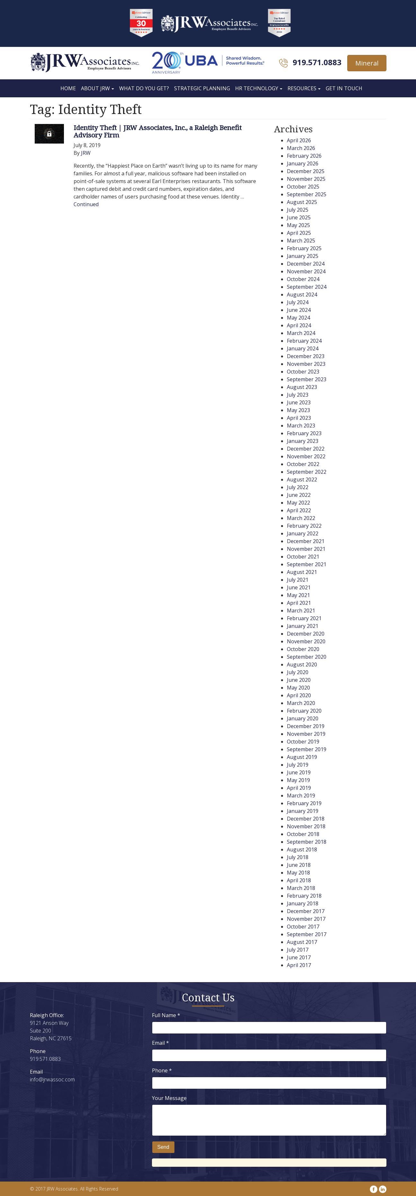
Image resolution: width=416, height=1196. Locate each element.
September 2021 (306, 564)
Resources (302, 88)
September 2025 (306, 194)
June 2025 (299, 217)
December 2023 (305, 356)
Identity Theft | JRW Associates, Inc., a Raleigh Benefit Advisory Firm (158, 131)
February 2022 (304, 525)
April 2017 (299, 965)
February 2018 (304, 895)
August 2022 (302, 479)
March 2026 (301, 148)
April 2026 (299, 140)
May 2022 (298, 502)
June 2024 (299, 309)
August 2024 (302, 294)
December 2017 (305, 911)
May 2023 (298, 410)
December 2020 (305, 633)
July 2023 (297, 394)
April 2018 (299, 880)
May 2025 (298, 225)
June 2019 (299, 772)
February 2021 (304, 618)
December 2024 (305, 263)
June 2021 (299, 587)
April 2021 (299, 602)
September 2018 (306, 841)
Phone (162, 1070)
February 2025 (304, 248)
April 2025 (299, 232)
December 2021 (305, 541)
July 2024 (297, 302)
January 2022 (302, 533)
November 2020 (306, 641)
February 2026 (304, 155)
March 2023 (301, 425)
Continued (86, 204)
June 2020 (299, 679)
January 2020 (302, 718)
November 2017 (306, 918)
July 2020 (297, 672)
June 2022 (299, 494)
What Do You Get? (144, 88)
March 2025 (301, 240)
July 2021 (297, 579)
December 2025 (305, 171)
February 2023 (304, 433)
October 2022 (303, 464)
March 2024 (301, 333)
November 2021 (306, 548)
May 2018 (298, 872)
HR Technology (256, 88)
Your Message (169, 1098)
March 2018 (301, 888)
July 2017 (297, 949)
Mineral (366, 63)
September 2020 (306, 656)
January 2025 (302, 255)
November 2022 (306, 456)
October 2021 (303, 556)
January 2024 (302, 348)
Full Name (166, 1015)
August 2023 (302, 387)
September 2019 (306, 749)
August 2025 (302, 202)
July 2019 (297, 764)
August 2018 (302, 849)
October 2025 (303, 186)
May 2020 (298, 687)
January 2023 (302, 440)
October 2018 (303, 834)
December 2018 (305, 818)
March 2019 (301, 795)
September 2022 (306, 471)
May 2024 (298, 317)
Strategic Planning (202, 88)
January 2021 (302, 625)
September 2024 (306, 286)
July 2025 (297, 209)
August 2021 (302, 572)
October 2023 (303, 371)
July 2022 (297, 487)
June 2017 (299, 957)
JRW (86, 152)
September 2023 (306, 379)
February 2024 (304, 340)
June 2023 (299, 402)
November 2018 (306, 826)
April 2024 (299, 325)
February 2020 (304, 710)
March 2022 (301, 518)
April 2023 (299, 417)
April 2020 (299, 695)
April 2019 (299, 787)
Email (160, 1042)
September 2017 (306, 934)
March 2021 (301, 610)
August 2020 (302, 664)
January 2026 (302, 163)
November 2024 (306, 271)
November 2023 (306, 363)
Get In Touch (344, 88)
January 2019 (302, 810)
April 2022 (299, 510)
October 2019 (303, 741)
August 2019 (302, 757)
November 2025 (306, 178)
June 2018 (299, 864)
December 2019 (305, 726)
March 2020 (301, 703)
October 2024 (303, 279)
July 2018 (297, 857)
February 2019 (304, 803)
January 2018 (302, 903)
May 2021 (298, 595)
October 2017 (303, 926)
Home (68, 88)
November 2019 (306, 733)
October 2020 (303, 649)
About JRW (95, 88)
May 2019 (298, 780)
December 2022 (305, 448)
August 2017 (302, 941)
